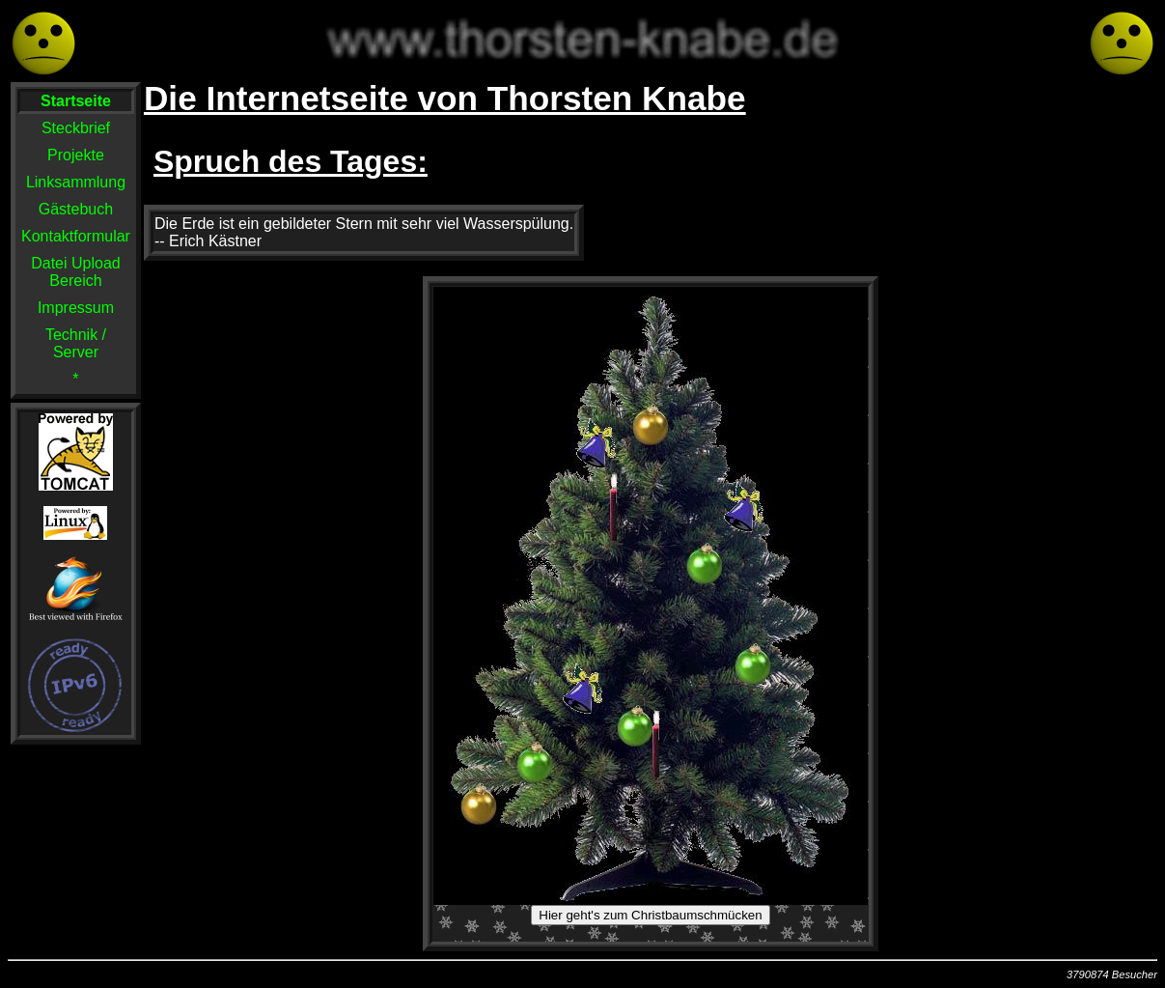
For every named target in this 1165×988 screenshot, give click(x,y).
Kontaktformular (75, 236)
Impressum (76, 307)
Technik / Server (75, 343)
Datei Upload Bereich (76, 272)
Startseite (76, 101)
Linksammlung (75, 182)
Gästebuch (76, 209)
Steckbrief (76, 128)
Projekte (75, 155)
